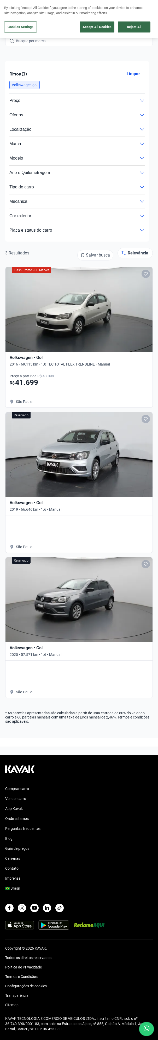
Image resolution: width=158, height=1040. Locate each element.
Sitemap (12, 1005)
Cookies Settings (20, 27)
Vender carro (15, 799)
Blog (9, 838)
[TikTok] (59, 908)
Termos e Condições (21, 976)
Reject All (134, 27)
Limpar (133, 73)
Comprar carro (17, 789)
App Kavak (14, 809)
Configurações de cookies (26, 986)
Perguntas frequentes (22, 828)
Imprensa (13, 878)
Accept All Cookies (97, 27)
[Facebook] (9, 908)
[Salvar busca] (95, 255)
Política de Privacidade (23, 967)
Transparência (16, 995)
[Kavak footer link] (19, 772)
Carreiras (12, 858)
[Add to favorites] (146, 274)
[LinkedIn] (47, 908)
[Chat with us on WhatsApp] (146, 1029)
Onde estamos (17, 818)
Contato (12, 868)
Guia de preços (17, 848)
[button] (24, 85)
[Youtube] (34, 908)
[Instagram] (22, 908)
